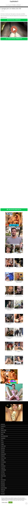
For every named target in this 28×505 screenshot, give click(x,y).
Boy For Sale (3, 432)
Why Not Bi (3, 493)
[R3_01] (14, 235)
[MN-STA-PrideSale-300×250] (9, 376)
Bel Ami (2, 428)
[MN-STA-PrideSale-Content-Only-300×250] (14, 219)
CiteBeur (2, 444)
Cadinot (2, 442)
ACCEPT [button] (10, 502)
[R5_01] (14, 392)
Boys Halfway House (4, 436)
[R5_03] (14, 412)
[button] (14, 5)
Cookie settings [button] (5, 502)
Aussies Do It (3, 426)
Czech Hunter (3, 446)
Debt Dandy (3, 448)
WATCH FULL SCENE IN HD (14, 19)
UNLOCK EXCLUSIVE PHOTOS (14, 209)
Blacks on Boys (3, 430)
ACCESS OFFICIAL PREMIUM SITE (14, 38)
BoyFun (2, 434)
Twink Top (2, 491)
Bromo (2, 440)
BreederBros (3, 438)
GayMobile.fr (14, 1)
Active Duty (3, 424)
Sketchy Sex (3, 489)
